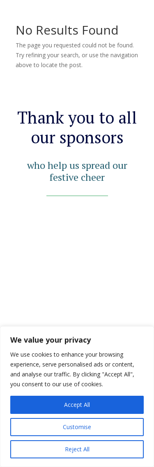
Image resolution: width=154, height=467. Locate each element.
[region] (77, 396)
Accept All (77, 405)
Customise (77, 427)
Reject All (77, 449)
